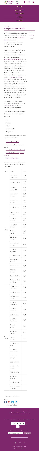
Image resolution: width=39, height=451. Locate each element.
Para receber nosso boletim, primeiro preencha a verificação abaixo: (19, 420)
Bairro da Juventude (12, 158)
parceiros (19, 20)
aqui (28, 412)
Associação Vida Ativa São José (15, 150)
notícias (19, 17)
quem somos (19, 10)
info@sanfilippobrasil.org (15, 412)
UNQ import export (9, 105)
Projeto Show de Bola (12, 142)
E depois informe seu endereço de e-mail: (19, 430)
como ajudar (19, 13)
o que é (19, 7)
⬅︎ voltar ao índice (10, 405)
